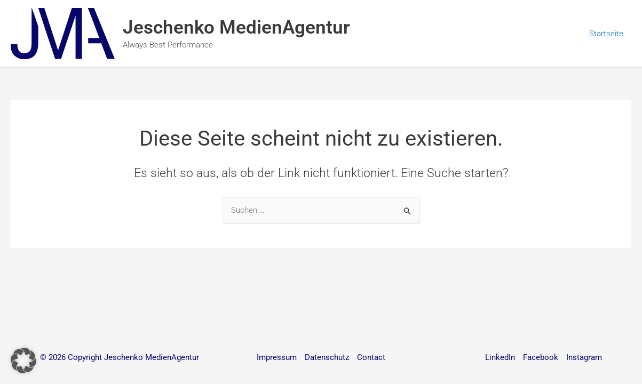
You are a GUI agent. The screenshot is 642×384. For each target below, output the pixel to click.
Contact (371, 357)
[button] (23, 360)
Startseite (606, 33)
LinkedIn (500, 357)
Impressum (277, 357)
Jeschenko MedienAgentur (236, 27)
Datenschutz (327, 357)
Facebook (540, 357)
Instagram (584, 357)
